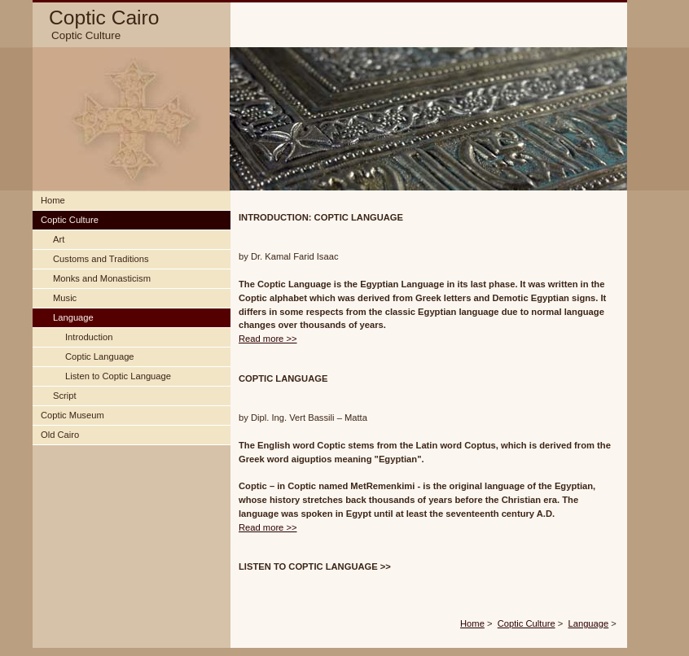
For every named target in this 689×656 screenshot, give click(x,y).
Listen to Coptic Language (118, 376)
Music (65, 298)
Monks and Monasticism (102, 278)
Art (58, 239)
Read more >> (268, 338)
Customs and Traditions (101, 259)
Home (472, 623)
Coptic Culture (526, 623)
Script (65, 395)
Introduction (88, 337)
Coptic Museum (72, 415)
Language (588, 623)
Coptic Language (99, 356)
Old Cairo (60, 435)
